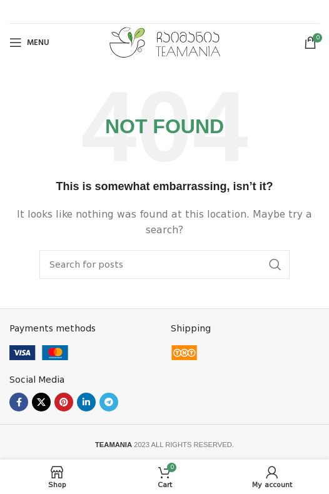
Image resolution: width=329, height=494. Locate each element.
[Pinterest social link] (63, 402)
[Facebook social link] (18, 402)
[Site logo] (165, 42)
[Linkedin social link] (86, 402)
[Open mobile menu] (29, 42)
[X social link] (41, 402)
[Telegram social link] (108, 402)
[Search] (164, 264)
